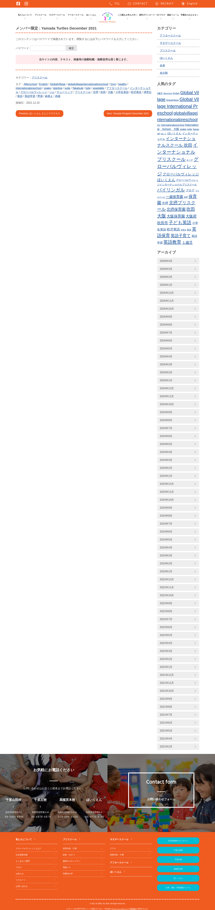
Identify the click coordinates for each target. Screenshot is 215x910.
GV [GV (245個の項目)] (158, 125)
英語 (19, 96)
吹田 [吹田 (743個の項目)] (190, 209)
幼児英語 (136, 92)
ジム (52, 92)
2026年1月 (166, 284)
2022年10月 (167, 595)
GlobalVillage (57, 84)
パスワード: (40, 48)
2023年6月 (166, 531)
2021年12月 (167, 675)
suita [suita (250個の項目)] (189, 129)
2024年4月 (166, 452)
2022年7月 (166, 619)
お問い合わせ (22, 886)
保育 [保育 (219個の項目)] (186, 197)
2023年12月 (167, 483)
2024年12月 (167, 388)
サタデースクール (57, 15)
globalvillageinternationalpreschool (88, 84)
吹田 (103, 92)
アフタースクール (76, 15)
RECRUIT (164, 4)
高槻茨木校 (178, 869)
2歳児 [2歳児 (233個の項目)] (160, 93)
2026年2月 (166, 276)
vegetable (98, 88)
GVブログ (161, 15)
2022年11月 (167, 587)
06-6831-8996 (14, 817)
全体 (162, 65)
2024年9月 (166, 412)
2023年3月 (166, 555)
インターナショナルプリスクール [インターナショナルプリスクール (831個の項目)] (177, 152)
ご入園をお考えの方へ (127, 15)
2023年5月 (166, 539)
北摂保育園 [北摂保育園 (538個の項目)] (176, 209)
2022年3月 (166, 651)
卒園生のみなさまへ (189, 15)
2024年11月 (167, 396)
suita (67, 88)
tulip (88, 88)
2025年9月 (166, 316)
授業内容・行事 (117, 855)
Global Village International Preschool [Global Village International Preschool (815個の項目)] (178, 106)
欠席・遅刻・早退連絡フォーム (178, 888)
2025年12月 (167, 292)
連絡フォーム (173, 15)
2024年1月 (166, 475)
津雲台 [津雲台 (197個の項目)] (183, 230)
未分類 (164, 72)
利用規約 (133, 909)
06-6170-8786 (94, 817)
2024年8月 (166, 420)
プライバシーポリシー (119, 909)
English (189, 4)
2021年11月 (167, 682)
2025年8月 (166, 324)
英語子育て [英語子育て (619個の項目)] (181, 235)
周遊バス (67, 867)
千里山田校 (178, 850)
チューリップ (65, 92)
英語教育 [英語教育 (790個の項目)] (172, 242)
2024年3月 (166, 460)
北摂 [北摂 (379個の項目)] (165, 203)
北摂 (95, 92)
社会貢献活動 (22, 855)
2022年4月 (166, 643)
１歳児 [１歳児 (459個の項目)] (187, 242)
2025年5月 (166, 348)
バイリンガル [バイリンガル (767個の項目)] (171, 189)
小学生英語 (122, 92)
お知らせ (20, 874)
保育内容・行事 (70, 848)
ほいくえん (91, 15)
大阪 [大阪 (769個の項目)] (161, 215)
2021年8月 (166, 706)
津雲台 (147, 92)
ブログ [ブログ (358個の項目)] (190, 190)
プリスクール (40, 15)
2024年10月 (167, 404)
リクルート (21, 880)
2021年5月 (166, 730)
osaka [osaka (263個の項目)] (183, 129)
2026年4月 (166, 261)
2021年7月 (166, 714)
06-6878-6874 (41, 817)
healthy (122, 84)
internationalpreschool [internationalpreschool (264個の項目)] (172, 125)
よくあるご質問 (23, 861)
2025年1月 (166, 380)
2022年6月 (166, 627)
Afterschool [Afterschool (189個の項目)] (167, 93)
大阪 (110, 92)
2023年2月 (166, 563)
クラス (113, 848)
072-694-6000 (68, 817)
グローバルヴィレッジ (34, 92)
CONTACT (137, 4)
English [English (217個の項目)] (176, 93)
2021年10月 (167, 690)
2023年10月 (167, 499)
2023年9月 (166, 507)
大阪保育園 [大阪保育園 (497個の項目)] (176, 216)
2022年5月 (166, 635)
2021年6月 (166, 722)
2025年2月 (166, 372)
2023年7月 (166, 523)
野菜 (40, 96)
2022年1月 (166, 667)
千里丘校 (178, 859)
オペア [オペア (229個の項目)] (189, 160)
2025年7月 (166, 332)
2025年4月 (166, 356)
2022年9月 (166, 603)
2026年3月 (166, 269)
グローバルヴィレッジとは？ (29, 848)
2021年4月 (166, 738)
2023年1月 (166, 571)
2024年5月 (166, 444)
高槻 (57, 96)
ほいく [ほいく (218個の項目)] (164, 134)
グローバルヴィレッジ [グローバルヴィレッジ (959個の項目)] (178, 166)
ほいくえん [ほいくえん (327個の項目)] (174, 133)
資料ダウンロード (147, 15)
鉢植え (49, 96)
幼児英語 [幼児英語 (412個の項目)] (173, 229)
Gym (113, 84)
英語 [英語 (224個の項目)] (189, 230)
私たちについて (25, 15)
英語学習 (30, 96)
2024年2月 (166, 468)
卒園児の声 (68, 874)
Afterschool (30, 84)
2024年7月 (166, 428)
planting (57, 88)
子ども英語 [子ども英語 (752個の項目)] (180, 222)
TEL (114, 4)
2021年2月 (166, 746)
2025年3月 (166, 364)
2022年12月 (167, 579)
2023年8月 (166, 515)
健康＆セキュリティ (72, 861)
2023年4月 (166, 547)
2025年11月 (167, 300)
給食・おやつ (69, 855)
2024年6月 (166, 436)
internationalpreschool (29, 88)
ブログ (19, 867)
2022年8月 (166, 611)
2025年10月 (167, 308)
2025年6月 (166, 340)
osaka (47, 88)
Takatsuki (77, 88)
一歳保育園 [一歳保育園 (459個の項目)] (174, 197)
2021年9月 (166, 698)
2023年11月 (167, 491)
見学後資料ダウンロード (178, 841)
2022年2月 (166, 659)
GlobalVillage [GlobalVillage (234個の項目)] (172, 100)
